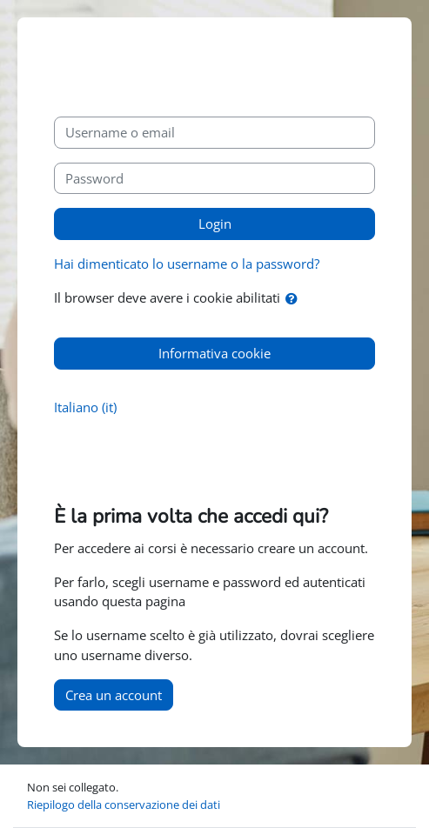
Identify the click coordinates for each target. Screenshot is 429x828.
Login (214, 223)
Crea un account (113, 695)
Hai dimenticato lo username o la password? (186, 263)
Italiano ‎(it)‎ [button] (85, 407)
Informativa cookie (214, 353)
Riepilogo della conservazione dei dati (123, 804)
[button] (295, 299)
